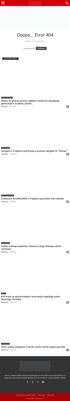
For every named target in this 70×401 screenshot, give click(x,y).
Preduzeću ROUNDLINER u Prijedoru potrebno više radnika (32, 198)
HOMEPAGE (41, 48)
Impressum (41, 395)
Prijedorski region (7, 97)
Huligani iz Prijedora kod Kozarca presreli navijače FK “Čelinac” (34, 151)
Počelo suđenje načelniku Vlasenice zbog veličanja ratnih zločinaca (31, 247)
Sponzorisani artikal (8, 195)
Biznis (3, 293)
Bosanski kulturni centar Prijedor (26, 395)
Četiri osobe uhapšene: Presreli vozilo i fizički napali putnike (33, 346)
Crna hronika (5, 148)
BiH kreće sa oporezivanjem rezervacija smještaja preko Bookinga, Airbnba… (30, 298)
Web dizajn (50, 395)
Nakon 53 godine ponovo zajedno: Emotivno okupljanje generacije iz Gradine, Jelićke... (30, 102)
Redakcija (4, 106)
